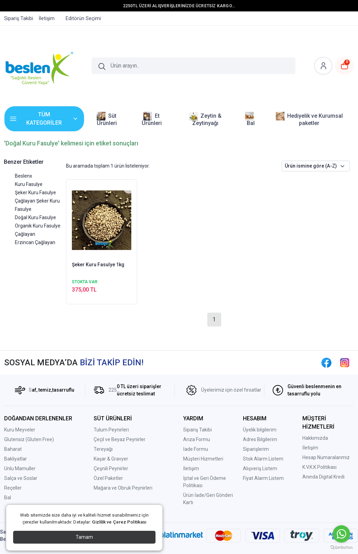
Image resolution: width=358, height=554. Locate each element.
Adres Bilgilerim (260, 439)
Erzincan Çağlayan (35, 242)
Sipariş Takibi (197, 429)
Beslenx (23, 176)
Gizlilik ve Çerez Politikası (119, 522)
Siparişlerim (256, 449)
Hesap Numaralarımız (326, 457)
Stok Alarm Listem (263, 459)
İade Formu (195, 449)
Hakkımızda (315, 438)
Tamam (84, 537)
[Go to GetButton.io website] (341, 547)
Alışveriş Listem (260, 468)
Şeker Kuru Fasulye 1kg (98, 264)
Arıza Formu (196, 439)
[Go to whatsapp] (341, 534)
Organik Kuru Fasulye (37, 226)
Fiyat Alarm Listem (263, 478)
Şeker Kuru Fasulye (35, 192)
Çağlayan (25, 234)
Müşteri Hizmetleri (203, 459)
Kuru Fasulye (29, 184)
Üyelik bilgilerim (259, 429)
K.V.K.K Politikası (319, 467)
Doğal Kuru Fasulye (35, 217)
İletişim (191, 468)
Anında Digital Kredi (323, 477)
